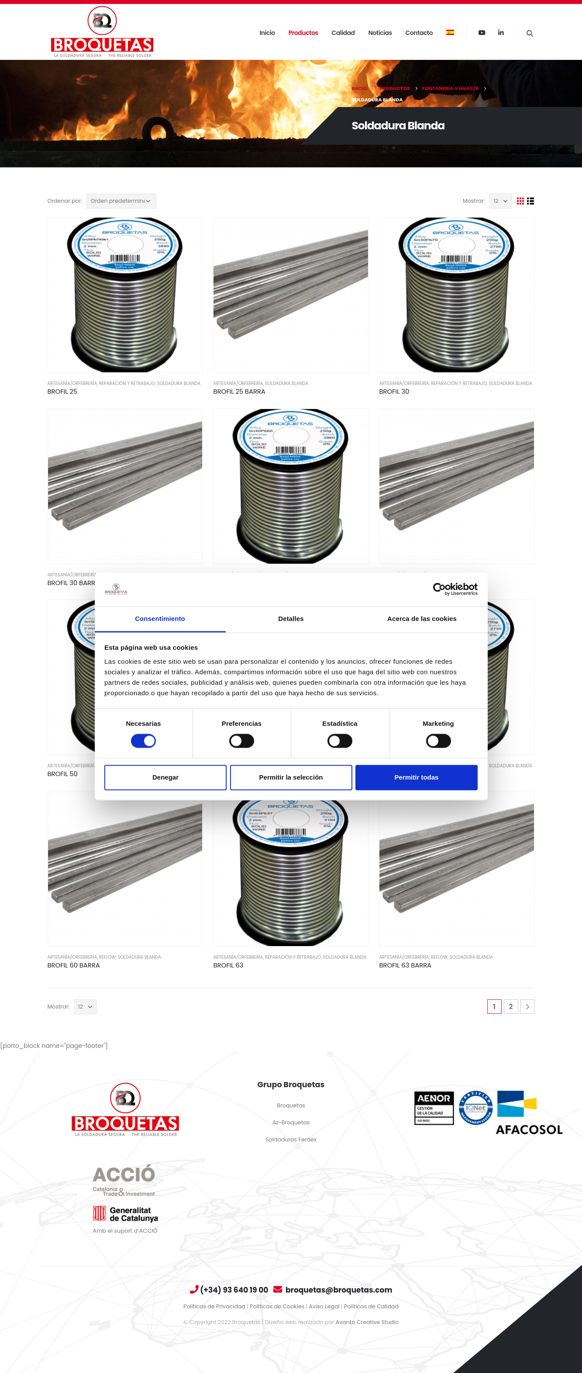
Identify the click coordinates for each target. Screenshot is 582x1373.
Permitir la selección (291, 777)
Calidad (343, 32)
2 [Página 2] (511, 1006)
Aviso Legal (324, 1306)
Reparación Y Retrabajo (127, 383)
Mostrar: (474, 201)
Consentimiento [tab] (160, 618)
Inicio (267, 32)
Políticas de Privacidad (214, 1306)
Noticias (380, 32)
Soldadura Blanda (178, 383)
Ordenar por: (65, 201)
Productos (303, 32)
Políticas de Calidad (371, 1306)
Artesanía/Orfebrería (72, 383)
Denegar (165, 777)
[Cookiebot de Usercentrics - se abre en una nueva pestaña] (439, 589)
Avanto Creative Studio (367, 1322)
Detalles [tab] (290, 618)
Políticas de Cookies (277, 1306)
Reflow (107, 957)
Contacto (419, 32)
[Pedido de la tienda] (121, 201)
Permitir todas (417, 777)
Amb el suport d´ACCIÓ (125, 1231)
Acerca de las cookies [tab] (422, 618)
